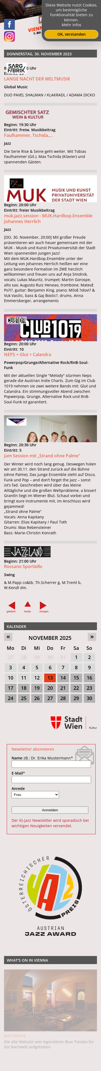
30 (50, 657)
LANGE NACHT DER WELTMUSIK (37, 79)
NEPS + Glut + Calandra (27, 357)
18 (23, 688)
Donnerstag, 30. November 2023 (39, 53)
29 (37, 657)
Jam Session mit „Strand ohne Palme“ (42, 458)
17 (10, 688)
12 (37, 677)
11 (23, 677)
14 (63, 677)
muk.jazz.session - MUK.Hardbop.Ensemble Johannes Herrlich (48, 221)
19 (37, 688)
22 (76, 688)
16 (89, 677)
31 (63, 657)
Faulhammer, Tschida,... (28, 135)
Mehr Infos (71, 24)
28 (23, 657)
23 (89, 688)
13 (50, 677)
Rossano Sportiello (23, 569)
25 (23, 698)
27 (10, 657)
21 (63, 688)
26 (37, 698)
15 (76, 677)
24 (10, 698)
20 (50, 688)
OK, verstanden (71, 34)
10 (10, 677)
